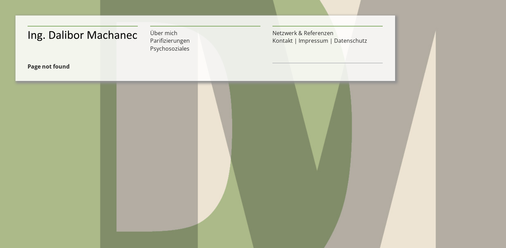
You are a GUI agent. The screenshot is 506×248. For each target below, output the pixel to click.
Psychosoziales (169, 48)
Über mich (163, 33)
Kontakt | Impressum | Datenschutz (319, 40)
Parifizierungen (170, 40)
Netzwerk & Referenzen (302, 33)
